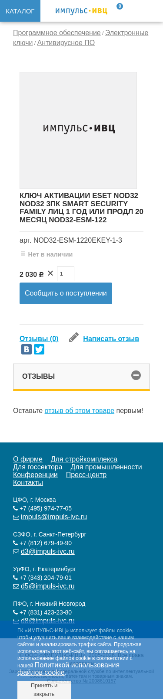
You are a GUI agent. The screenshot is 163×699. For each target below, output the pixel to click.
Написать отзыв (104, 338)
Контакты (28, 482)
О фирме (28, 459)
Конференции (35, 474)
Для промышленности (106, 467)
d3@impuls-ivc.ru (48, 551)
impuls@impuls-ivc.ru (54, 516)
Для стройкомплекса (84, 459)
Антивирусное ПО (66, 42)
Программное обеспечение (57, 32)
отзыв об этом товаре (80, 410)
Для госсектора (38, 467)
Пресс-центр (86, 474)
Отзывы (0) (39, 338)
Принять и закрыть (44, 689)
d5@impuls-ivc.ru (48, 586)
